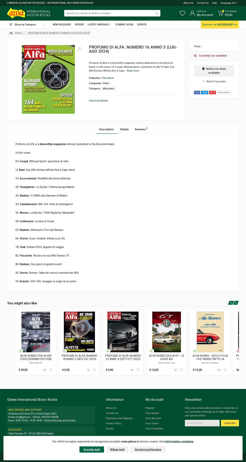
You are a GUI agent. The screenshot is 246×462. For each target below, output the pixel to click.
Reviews (141, 129)
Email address (224, 92)
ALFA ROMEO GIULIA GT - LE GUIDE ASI (166, 357)
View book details (98, 100)
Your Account (153, 418)
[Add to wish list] (44, 370)
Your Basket (152, 413)
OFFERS (79, 24)
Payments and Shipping (119, 418)
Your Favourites (154, 428)
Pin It (212, 92)
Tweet (204, 92)
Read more (133, 70)
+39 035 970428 (49, 417)
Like (197, 92)
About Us (188, 3)
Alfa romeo (108, 88)
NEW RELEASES (62, 24)
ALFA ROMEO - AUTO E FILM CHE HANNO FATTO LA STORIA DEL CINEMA (210, 357)
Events (109, 428)
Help (214, 3)
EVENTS (142, 24)
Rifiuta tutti (117, 449)
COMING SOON (124, 24)
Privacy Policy (113, 423)
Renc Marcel (36, 362)
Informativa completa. (179, 441)
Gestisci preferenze (148, 449)
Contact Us (203, 3)
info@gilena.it (22, 417)
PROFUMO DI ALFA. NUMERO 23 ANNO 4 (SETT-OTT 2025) (123, 357)
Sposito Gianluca (210, 362)
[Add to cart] (51, 370)
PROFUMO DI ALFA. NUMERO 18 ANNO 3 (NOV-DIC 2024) (79, 357)
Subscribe (230, 423)
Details (124, 129)
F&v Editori (108, 78)
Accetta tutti (92, 449)
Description (106, 129)
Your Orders (152, 423)
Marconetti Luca (166, 362)
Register (150, 408)
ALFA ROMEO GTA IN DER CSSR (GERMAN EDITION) (36, 357)
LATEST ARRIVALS (100, 24)
